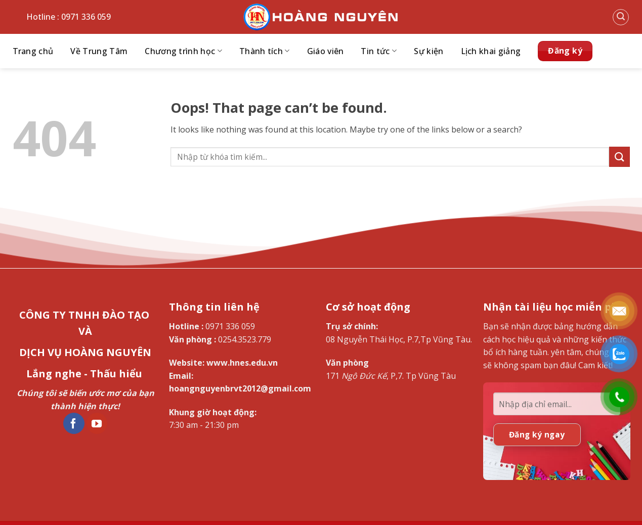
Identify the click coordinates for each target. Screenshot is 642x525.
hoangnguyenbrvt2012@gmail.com (240, 388)
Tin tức (379, 51)
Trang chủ (33, 51)
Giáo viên (325, 51)
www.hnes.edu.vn (242, 362)
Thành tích (264, 51)
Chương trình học (183, 51)
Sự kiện (428, 51)
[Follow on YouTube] (97, 423)
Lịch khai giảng (491, 51)
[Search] (621, 17)
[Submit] (619, 156)
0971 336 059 (230, 326)
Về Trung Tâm (98, 51)
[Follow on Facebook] (73, 423)
